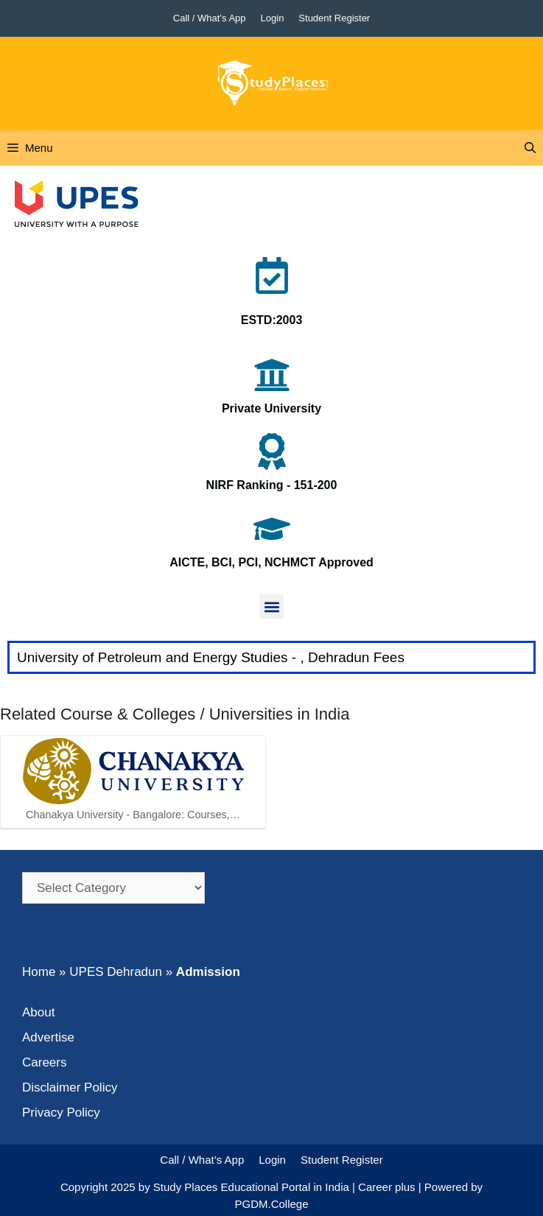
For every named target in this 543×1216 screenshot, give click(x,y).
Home (38, 972)
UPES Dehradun (115, 972)
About (38, 1012)
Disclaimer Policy (69, 1087)
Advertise (48, 1037)
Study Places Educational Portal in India (252, 1187)
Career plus (387, 1187)
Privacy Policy (61, 1113)
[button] (271, 606)
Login (272, 18)
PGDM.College (271, 1204)
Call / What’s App (209, 18)
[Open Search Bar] (530, 148)
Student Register (334, 18)
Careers (44, 1062)
